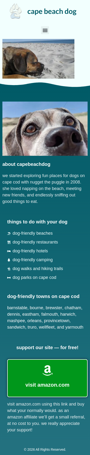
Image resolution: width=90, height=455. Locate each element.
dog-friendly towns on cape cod (43, 296)
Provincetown (56, 320)
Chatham (73, 307)
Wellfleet (46, 327)
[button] (45, 30)
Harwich (67, 314)
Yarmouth (74, 327)
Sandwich (16, 327)
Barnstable (17, 307)
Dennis (13, 314)
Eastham (30, 314)
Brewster (54, 307)
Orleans (34, 320)
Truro (32, 327)
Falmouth (49, 314)
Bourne (36, 307)
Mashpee (16, 320)
